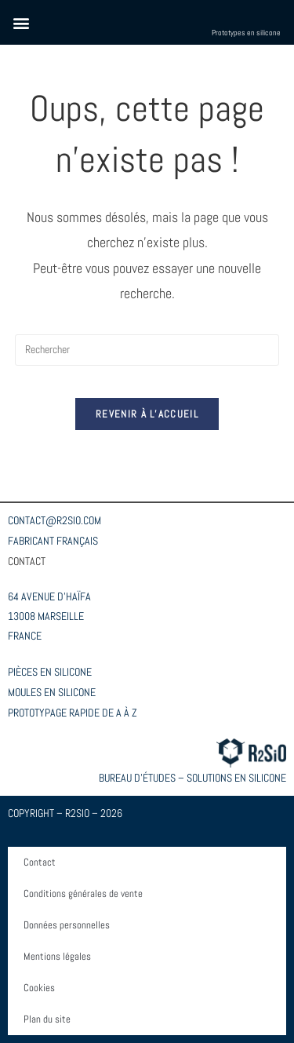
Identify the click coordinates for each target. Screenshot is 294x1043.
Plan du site (47, 1019)
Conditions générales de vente (83, 893)
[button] (21, 22)
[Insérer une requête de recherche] (147, 350)
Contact (40, 862)
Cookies (39, 987)
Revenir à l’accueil (147, 414)
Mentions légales (57, 956)
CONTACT (26, 561)
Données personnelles (67, 925)
